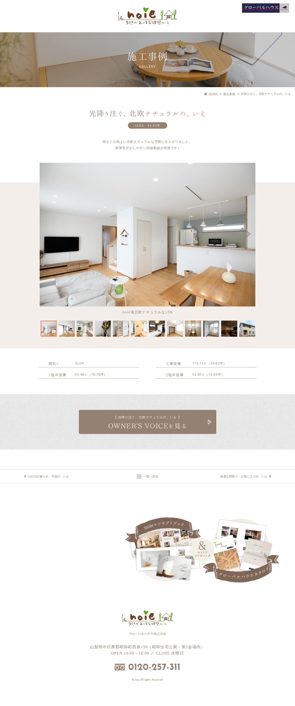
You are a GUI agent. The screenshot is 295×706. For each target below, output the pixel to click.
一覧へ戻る (150, 476)
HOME (212, 94)
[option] (148, 239)
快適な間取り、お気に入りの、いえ (243, 476)
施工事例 (229, 94)
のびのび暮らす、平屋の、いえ (48, 476)
